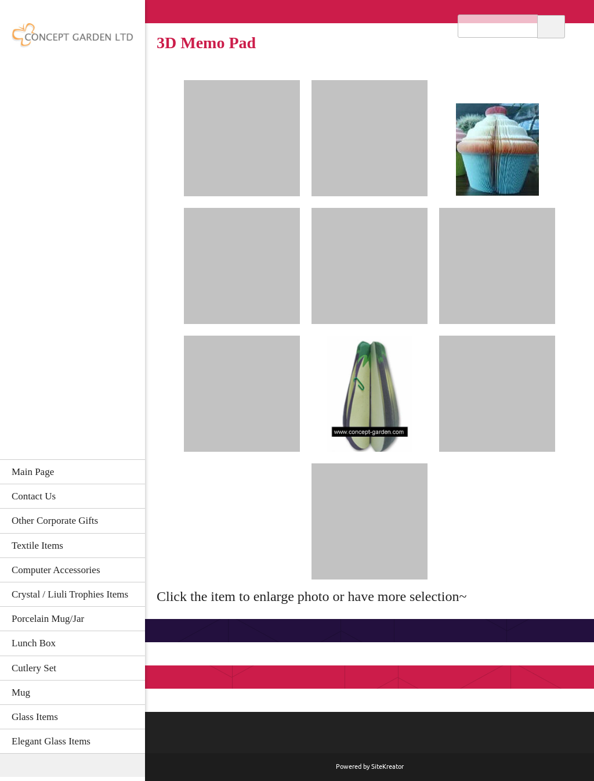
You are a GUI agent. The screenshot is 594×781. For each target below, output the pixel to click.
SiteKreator (387, 766)
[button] (242, 138)
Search (551, 26)
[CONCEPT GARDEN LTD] (72, 39)
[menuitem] (72, 471)
